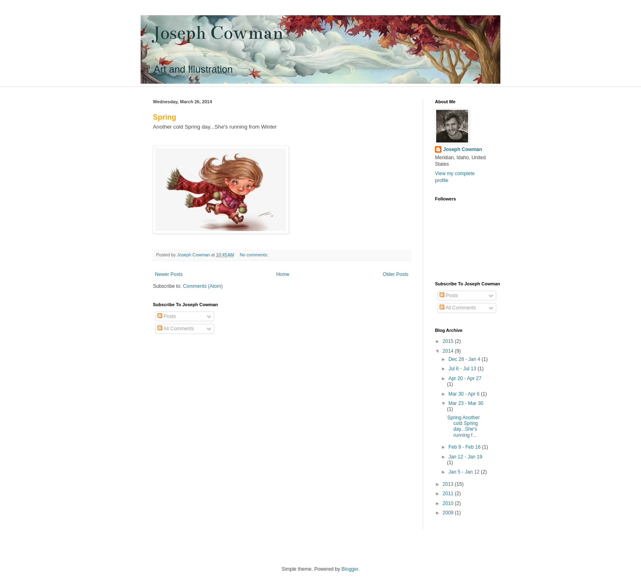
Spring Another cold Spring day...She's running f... (463, 426)
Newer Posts (169, 274)
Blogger (349, 569)
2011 (449, 493)
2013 (449, 484)
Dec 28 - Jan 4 (465, 359)
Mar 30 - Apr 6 (464, 394)
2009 (449, 513)
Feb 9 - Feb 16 (465, 447)
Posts (166, 316)
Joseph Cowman (218, 33)
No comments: (254, 254)
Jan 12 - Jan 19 (465, 457)
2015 (449, 341)
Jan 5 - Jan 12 (464, 472)
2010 (449, 503)
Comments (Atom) (202, 286)
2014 (449, 351)
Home (282, 274)
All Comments (175, 328)
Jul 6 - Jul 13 (462, 368)
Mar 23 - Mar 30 (465, 403)
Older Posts (395, 274)
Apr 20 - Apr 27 (465, 378)
